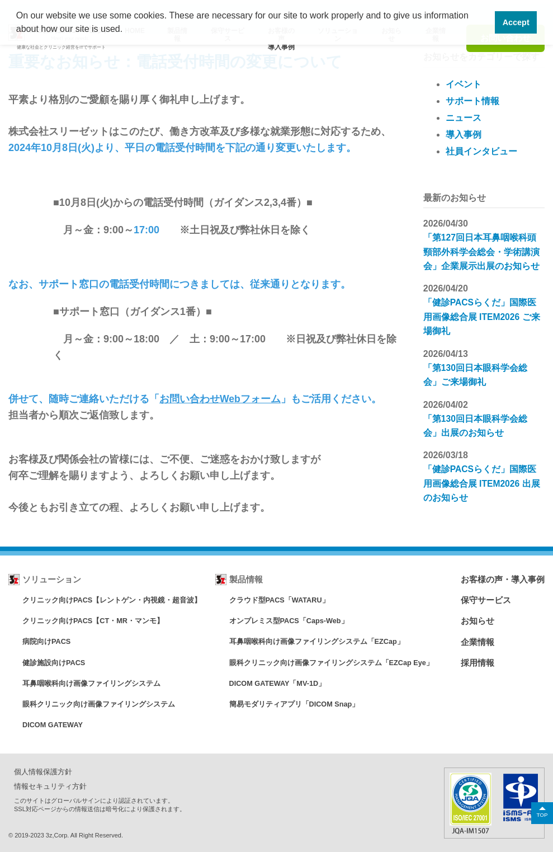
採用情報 (477, 662)
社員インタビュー (481, 151)
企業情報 (477, 641)
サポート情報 (472, 101)
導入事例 (463, 134)
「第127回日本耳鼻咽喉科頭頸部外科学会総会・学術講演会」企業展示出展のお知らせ (481, 251)
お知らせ (477, 620)
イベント (463, 84)
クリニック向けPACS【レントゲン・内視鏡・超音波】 (112, 600)
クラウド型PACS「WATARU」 (279, 600)
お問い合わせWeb (200, 398)
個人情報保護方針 (43, 771)
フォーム (261, 398)
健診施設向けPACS (54, 662)
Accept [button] (516, 22)
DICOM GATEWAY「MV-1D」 (278, 683)
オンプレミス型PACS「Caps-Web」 (289, 620)
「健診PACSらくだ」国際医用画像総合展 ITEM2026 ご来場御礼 (482, 316)
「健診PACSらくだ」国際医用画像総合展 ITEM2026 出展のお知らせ (482, 481)
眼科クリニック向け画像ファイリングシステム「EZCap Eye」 (331, 662)
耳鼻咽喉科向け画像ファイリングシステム (91, 683)
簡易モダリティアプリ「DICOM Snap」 (294, 703)
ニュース (463, 118)
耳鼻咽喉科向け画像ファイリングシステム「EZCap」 (316, 641)
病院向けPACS (46, 641)
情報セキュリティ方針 (50, 785)
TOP (541, 814)
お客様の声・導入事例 (503, 579)
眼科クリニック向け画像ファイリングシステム (98, 703)
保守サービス (486, 600)
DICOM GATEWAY (53, 724)
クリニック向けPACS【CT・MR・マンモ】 (93, 620)
